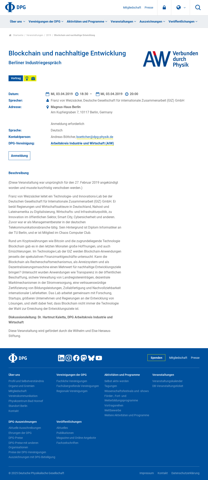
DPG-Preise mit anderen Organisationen (23, 445)
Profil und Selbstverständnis (26, 381)
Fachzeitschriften (67, 442)
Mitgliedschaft (132, 7)
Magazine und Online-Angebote (76, 437)
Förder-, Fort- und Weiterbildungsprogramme (121, 398)
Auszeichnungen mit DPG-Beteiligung (32, 457)
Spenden (156, 358)
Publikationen (65, 432)
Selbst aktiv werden (116, 381)
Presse (149, 7)
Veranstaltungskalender (167, 381)
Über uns (16, 21)
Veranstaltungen (122, 21)
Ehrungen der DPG (20, 432)
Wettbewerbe (112, 410)
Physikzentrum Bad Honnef (26, 401)
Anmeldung (19, 156)
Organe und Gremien (22, 386)
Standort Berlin (18, 405)
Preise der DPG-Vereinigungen (27, 452)
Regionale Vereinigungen (72, 391)
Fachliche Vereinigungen (71, 381)
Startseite (16, 35)
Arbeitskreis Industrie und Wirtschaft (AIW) (82, 143)
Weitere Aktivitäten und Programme (126, 415)
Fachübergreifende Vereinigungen (77, 386)
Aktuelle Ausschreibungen (25, 427)
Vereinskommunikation (23, 396)
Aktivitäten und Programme (85, 21)
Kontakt (14, 411)
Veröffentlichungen (181, 21)
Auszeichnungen (151, 21)
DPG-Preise (16, 437)
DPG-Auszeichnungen (23, 422)
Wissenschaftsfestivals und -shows (126, 391)
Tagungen (110, 386)
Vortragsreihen (113, 405)
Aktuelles (62, 427)
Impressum (147, 473)
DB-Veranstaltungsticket (167, 386)
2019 (48, 35)
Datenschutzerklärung (185, 473)
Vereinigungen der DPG (44, 21)
